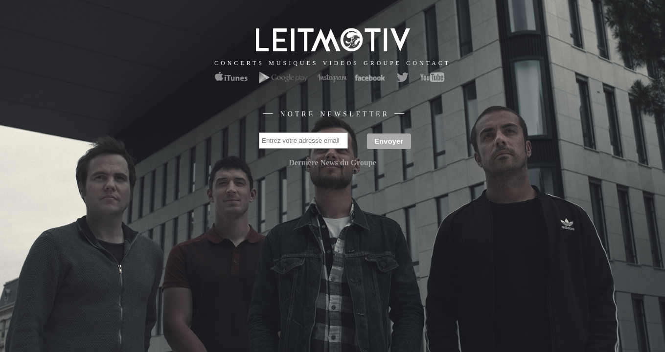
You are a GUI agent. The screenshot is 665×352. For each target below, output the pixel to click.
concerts (239, 62)
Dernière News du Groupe (332, 162)
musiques (293, 62)
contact (428, 62)
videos (341, 62)
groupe (383, 62)
